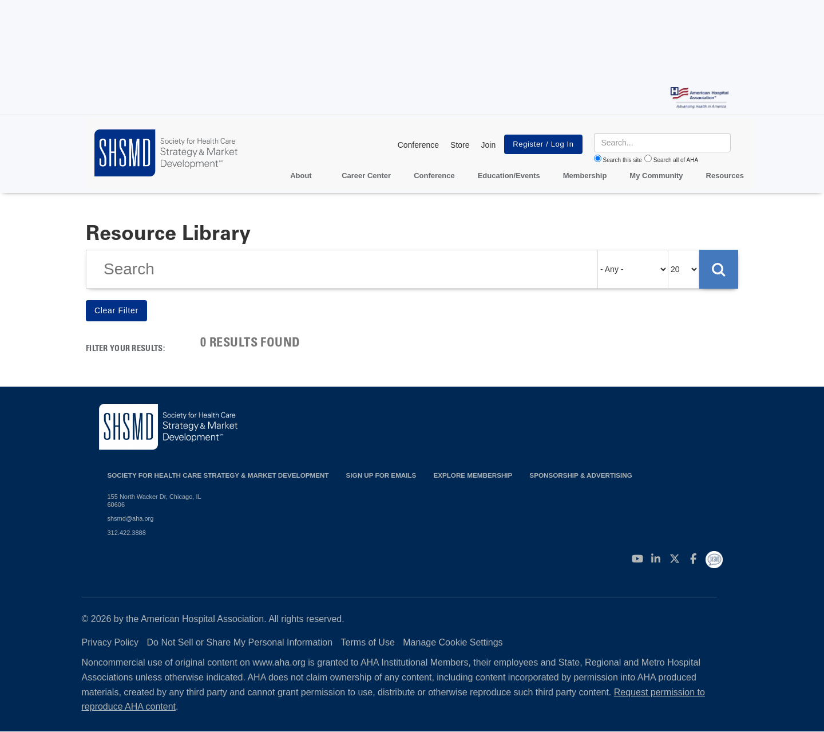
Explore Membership (472, 475)
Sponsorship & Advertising (580, 475)
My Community (656, 175)
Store (459, 144)
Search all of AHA (675, 160)
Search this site (622, 160)
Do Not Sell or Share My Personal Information (240, 642)
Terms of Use (368, 642)
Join (488, 144)
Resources (725, 175)
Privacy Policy (110, 642)
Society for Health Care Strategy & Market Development (218, 475)
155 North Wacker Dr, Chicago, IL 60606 (154, 500)
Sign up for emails (381, 475)
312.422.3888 (127, 532)
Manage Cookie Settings (452, 642)
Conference (418, 144)
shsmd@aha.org (131, 518)
